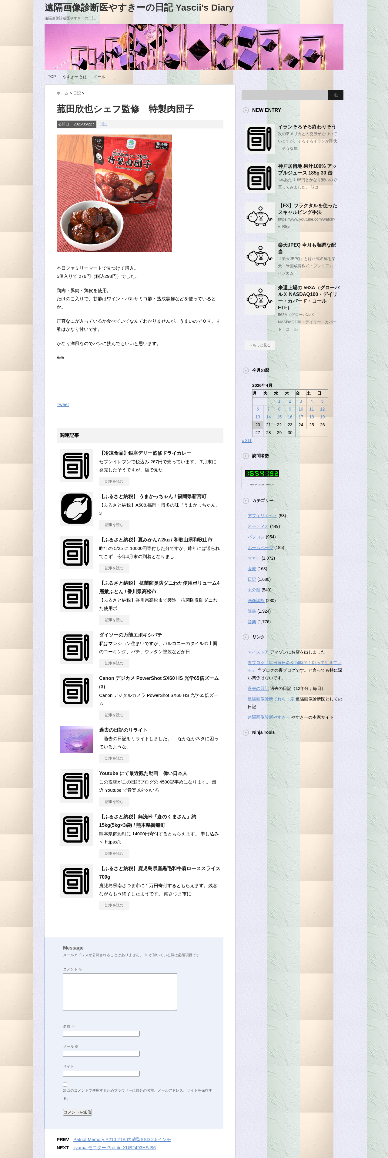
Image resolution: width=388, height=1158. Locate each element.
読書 (252, 611)
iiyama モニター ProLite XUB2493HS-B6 (114, 1147)
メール (99, 77)
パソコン (256, 536)
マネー (254, 558)
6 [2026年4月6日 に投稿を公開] (257, 409)
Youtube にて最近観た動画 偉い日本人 (143, 773)
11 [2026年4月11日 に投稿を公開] (311, 409)
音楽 (252, 621)
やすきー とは (74, 77)
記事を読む (114, 481)
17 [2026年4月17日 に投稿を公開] (301, 416)
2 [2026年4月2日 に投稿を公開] (290, 401)
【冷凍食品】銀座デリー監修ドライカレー (145, 453)
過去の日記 (258, 688)
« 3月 (247, 440)
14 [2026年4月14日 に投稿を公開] (268, 416)
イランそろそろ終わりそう (307, 126)
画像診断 (256, 600)
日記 (103, 124)
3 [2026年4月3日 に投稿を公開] (301, 401)
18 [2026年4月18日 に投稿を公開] (311, 416)
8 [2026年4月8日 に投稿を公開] (279, 409)
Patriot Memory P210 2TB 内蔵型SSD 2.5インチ (122, 1139)
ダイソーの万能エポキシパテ (130, 634)
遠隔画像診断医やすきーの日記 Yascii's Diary (139, 7)
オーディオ (258, 526)
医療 (252, 568)
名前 (69, 1026)
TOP (52, 76)
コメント (72, 969)
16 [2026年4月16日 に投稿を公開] (290, 416)
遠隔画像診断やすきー (269, 717)
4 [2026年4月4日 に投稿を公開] (311, 401)
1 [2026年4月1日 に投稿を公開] (279, 401)
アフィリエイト (262, 515)
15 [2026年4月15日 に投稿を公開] (279, 416)
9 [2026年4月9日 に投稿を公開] (290, 409)
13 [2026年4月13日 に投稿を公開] (257, 416)
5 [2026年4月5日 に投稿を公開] (322, 401)
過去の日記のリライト (123, 730)
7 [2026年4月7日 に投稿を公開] (268, 409)
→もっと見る (260, 345)
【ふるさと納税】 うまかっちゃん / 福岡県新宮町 (152, 496)
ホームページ (260, 547)
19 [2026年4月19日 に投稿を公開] (322, 416)
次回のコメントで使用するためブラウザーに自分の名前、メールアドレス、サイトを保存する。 (137, 1094)
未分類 (254, 589)
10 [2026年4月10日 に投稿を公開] (301, 409)
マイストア (258, 652)
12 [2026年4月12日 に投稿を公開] (322, 409)
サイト (68, 1066)
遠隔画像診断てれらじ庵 (271, 699)
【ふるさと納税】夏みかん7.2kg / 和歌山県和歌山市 (155, 539)
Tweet (63, 404)
